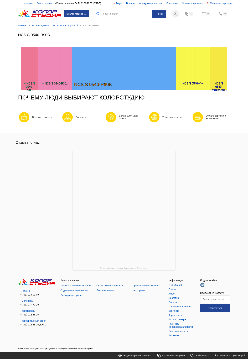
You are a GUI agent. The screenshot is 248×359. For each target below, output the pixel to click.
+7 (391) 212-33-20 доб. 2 (32, 324)
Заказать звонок (45, 3)
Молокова (25, 300)
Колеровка (172, 3)
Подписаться (215, 308)
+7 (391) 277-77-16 (28, 304)
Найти (159, 13)
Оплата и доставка (192, 3)
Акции (117, 3)
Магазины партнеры (219, 3)
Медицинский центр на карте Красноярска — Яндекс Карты (124, 268)
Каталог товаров (76, 14)
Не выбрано (26, 3)
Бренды (130, 3)
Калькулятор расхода (151, 3)
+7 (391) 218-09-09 (28, 294)
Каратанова (26, 310)
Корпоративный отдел (32, 320)
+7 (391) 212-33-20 (28, 314)
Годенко (24, 290)
